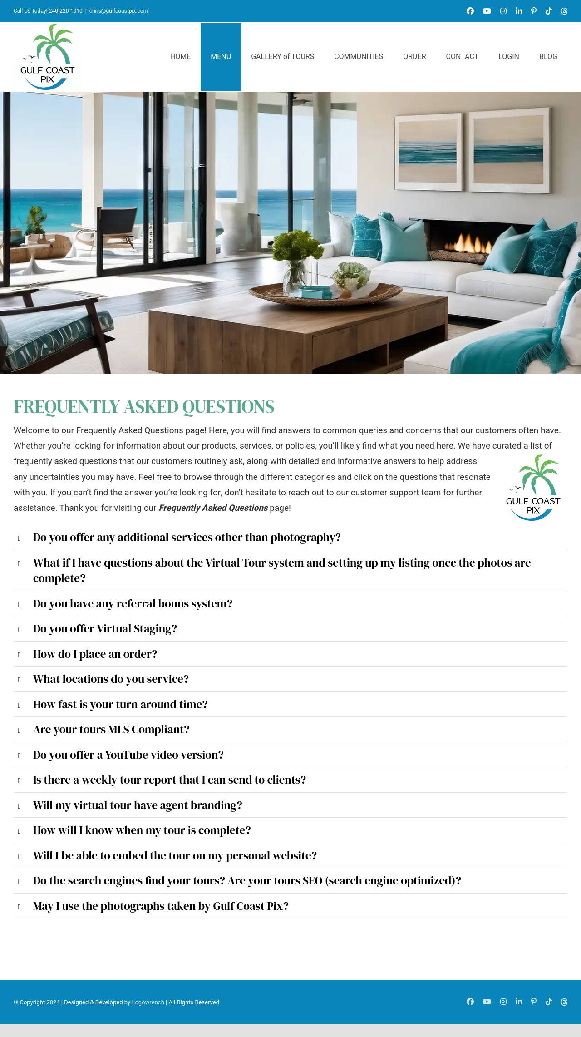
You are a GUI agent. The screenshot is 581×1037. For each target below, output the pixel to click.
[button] (290, 537)
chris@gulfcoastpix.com (118, 11)
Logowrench (148, 1002)
